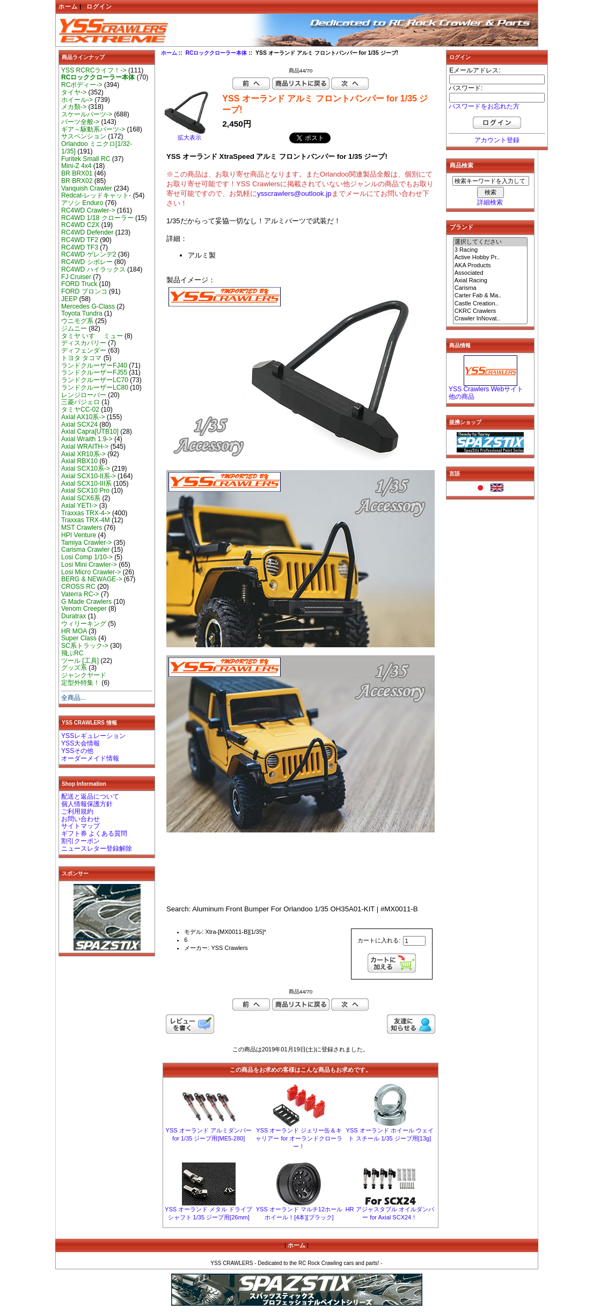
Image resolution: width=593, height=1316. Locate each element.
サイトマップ (80, 826)
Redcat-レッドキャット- (96, 195)
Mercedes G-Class (88, 306)
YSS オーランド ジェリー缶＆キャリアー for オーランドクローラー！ (298, 1138)
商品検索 (461, 165)
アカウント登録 (496, 140)
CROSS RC (78, 586)
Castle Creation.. (490, 304)
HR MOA (74, 631)
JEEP (69, 299)
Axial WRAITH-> (84, 446)
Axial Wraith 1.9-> (87, 439)
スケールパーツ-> (86, 114)
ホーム (68, 6)
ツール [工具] (80, 660)
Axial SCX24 (79, 424)
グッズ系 (74, 667)
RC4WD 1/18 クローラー (97, 218)
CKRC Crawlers (490, 311)
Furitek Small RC (85, 159)
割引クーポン (80, 841)
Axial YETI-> (79, 505)
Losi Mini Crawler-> (89, 564)
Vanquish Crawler (86, 188)
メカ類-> (73, 107)
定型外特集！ (80, 682)
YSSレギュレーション (93, 736)
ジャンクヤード (83, 675)
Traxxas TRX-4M (85, 520)
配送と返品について (90, 796)
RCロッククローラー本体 (216, 53)
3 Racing (490, 250)
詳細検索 (490, 202)
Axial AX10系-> (83, 417)
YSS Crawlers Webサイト (486, 389)
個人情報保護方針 (87, 804)
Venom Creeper (84, 608)
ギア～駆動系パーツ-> (93, 129)
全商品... (73, 697)
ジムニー (74, 328)
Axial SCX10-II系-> (88, 476)
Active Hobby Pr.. (490, 257)
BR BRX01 (76, 173)
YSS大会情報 (80, 743)
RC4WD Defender (87, 232)
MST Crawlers (81, 527)
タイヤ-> (73, 92)
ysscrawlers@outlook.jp (294, 193)
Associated (490, 273)
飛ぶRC (72, 653)
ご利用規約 (77, 811)
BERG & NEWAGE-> (91, 579)
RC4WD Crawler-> (88, 210)
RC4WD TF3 (79, 247)
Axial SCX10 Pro (85, 490)
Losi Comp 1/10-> (87, 557)
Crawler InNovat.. (490, 319)
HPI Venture (78, 535)
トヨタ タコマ (81, 358)
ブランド (461, 227)
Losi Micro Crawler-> (91, 572)
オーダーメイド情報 (90, 758)
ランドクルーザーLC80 (94, 387)
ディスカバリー (83, 343)
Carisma (490, 288)
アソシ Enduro (82, 203)
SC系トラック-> (84, 645)
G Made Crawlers (86, 601)
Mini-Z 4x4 (76, 166)
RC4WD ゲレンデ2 (88, 254)
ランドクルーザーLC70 (94, 380)
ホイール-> (77, 100)
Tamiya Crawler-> (86, 542)
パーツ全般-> (80, 122)
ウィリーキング (83, 623)
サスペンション (83, 136)
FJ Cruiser (76, 277)
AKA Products (490, 265)
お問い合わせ (80, 819)
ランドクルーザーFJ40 (94, 365)
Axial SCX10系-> (85, 468)
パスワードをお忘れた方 (484, 106)
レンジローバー (83, 395)
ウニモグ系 (77, 321)
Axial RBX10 (79, 461)
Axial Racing (490, 280)
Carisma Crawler (85, 549)
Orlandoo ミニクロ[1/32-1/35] (96, 147)
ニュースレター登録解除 (96, 848)
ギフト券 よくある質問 (94, 833)
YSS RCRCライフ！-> (94, 70)
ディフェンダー (83, 350)
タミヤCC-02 (80, 409)
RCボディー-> (82, 85)
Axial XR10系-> (83, 454)
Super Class (79, 638)
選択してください (490, 242)
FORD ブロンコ (84, 291)
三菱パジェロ (80, 402)
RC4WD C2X (80, 225)
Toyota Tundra (82, 313)
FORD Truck (79, 284)
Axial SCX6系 (80, 498)
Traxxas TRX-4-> (86, 513)
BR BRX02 (76, 181)
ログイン (99, 6)
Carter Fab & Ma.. (490, 295)
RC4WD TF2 (79, 240)
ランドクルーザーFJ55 (94, 372)
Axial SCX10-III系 (86, 483)
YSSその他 (77, 751)
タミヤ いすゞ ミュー (92, 336)
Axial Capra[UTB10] (90, 431)
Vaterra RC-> (80, 594)
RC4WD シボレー (87, 262)
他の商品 (461, 396)
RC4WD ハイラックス (93, 269)
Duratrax (73, 616)
